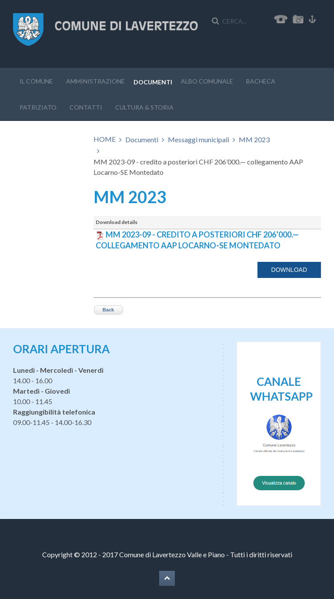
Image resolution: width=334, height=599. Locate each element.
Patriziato (38, 107)
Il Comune (36, 81)
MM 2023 (254, 139)
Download (289, 269)
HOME (105, 139)
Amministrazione (95, 81)
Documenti (153, 82)
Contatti (86, 107)
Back (108, 309)
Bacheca (260, 81)
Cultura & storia (144, 107)
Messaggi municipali (198, 139)
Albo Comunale (207, 81)
